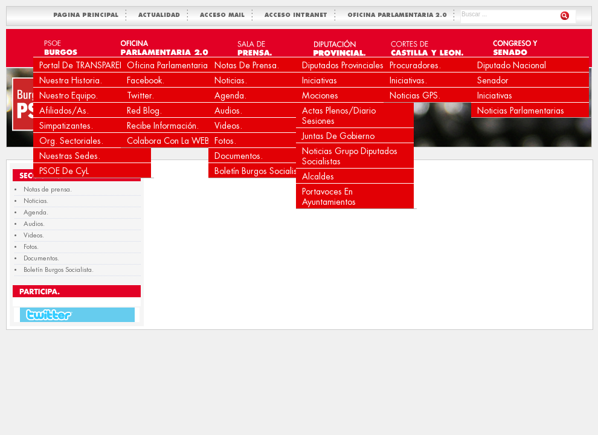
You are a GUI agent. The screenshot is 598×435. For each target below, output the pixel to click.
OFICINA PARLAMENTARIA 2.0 (399, 15)
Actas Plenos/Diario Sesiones (339, 115)
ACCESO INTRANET (298, 15)
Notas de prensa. (246, 65)
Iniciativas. (408, 80)
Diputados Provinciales (343, 65)
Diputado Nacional (511, 65)
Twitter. (140, 95)
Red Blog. (144, 110)
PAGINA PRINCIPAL (88, 15)
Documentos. (238, 156)
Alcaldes (318, 176)
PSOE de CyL (64, 171)
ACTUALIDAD (161, 15)
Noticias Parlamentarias (520, 110)
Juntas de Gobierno (338, 136)
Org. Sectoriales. (71, 141)
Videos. (228, 125)
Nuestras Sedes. (69, 156)
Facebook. (145, 80)
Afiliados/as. (64, 110)
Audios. (228, 110)
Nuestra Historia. (70, 80)
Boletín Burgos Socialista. (260, 171)
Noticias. (230, 80)
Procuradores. (415, 65)
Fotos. (225, 141)
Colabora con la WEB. (169, 141)
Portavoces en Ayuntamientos (329, 196)
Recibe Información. (163, 125)
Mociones (320, 95)
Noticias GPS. (415, 95)
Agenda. (230, 95)
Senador (493, 80)
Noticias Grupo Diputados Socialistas (349, 156)
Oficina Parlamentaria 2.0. (176, 65)
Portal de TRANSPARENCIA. (91, 65)
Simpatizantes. (66, 125)
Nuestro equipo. (68, 95)
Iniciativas (319, 80)
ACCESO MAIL (224, 15)
